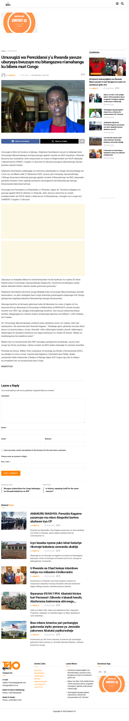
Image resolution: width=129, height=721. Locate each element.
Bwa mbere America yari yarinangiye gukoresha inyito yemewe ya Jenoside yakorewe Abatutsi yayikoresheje (55, 630)
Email (4, 439)
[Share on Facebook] (20, 141)
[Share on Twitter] (59, 141)
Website (48, 439)
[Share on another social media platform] (82, 141)
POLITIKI (45, 75)
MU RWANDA (12, 51)
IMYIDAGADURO (40, 685)
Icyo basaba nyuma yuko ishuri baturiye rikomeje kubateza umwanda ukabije (113, 140)
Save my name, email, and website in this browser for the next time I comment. (35, 450)
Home (3, 51)
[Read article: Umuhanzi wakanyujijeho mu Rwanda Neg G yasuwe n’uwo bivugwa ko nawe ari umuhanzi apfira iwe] (107, 67)
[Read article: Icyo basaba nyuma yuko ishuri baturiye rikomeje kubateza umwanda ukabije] (13, 553)
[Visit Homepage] (8, 3)
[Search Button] (122, 4)
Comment (6, 396)
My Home (38, 674)
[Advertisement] (84, 30)
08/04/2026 (49, 638)
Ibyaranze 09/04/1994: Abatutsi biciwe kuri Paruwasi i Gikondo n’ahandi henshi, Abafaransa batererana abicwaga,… (56, 600)
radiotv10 (11, 75)
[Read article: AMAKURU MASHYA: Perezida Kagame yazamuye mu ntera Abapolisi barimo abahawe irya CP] (13, 524)
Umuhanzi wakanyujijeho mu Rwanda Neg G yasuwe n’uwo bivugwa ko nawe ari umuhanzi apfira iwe (107, 82)
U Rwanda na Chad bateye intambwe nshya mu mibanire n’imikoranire (114, 152)
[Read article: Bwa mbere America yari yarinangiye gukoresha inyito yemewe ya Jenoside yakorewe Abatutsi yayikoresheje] (13, 633)
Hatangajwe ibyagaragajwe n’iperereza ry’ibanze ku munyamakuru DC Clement (113, 112)
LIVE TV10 (38, 690)
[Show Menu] (117, 4)
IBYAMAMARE (96, 74)
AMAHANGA (39, 679)
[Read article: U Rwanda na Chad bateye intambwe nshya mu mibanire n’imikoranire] (13, 578)
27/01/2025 (25, 75)
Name (4, 427)
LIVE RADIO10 (39, 688)
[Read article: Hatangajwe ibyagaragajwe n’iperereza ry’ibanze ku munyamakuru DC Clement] (95, 113)
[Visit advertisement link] (19, 23)
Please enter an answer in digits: (14, 457)
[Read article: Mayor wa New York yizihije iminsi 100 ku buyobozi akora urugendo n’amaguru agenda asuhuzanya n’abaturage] (95, 98)
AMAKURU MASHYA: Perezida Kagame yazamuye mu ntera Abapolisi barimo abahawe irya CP (56, 520)
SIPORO (37, 682)
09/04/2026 (49, 529)
